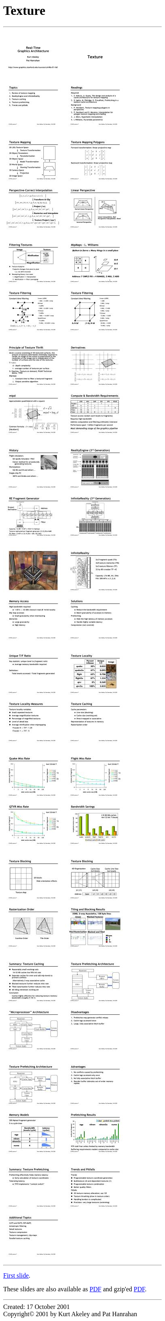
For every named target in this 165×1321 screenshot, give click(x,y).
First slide (16, 1275)
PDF (95, 1289)
